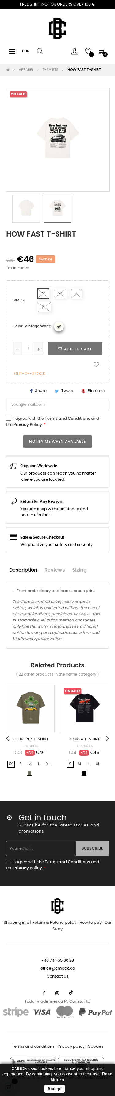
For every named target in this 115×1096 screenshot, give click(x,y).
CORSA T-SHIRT (85, 739)
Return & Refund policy (54, 923)
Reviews (54, 570)
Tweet (67, 391)
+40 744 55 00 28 (57, 961)
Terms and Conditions (67, 419)
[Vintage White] (59, 326)
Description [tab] (23, 570)
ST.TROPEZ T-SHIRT (30, 739)
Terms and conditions (33, 1047)
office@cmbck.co (57, 969)
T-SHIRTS (30, 745)
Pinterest (96, 391)
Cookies (95, 1047)
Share (41, 391)
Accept (55, 1088)
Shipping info (16, 923)
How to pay (90, 923)
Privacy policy (71, 1047)
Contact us (57, 977)
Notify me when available (57, 441)
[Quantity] (28, 348)
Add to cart (75, 349)
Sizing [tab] (79, 570)
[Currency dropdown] (25, 51)
